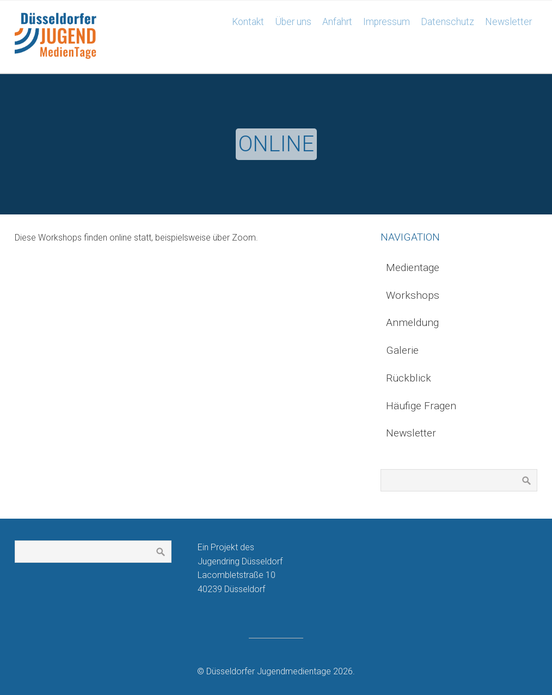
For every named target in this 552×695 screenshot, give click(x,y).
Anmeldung (412, 322)
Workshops (412, 295)
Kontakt (248, 21)
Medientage (412, 267)
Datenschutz (447, 21)
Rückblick (408, 378)
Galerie (402, 350)
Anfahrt (337, 21)
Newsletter (508, 21)
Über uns (293, 21)
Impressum (386, 21)
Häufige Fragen (421, 405)
